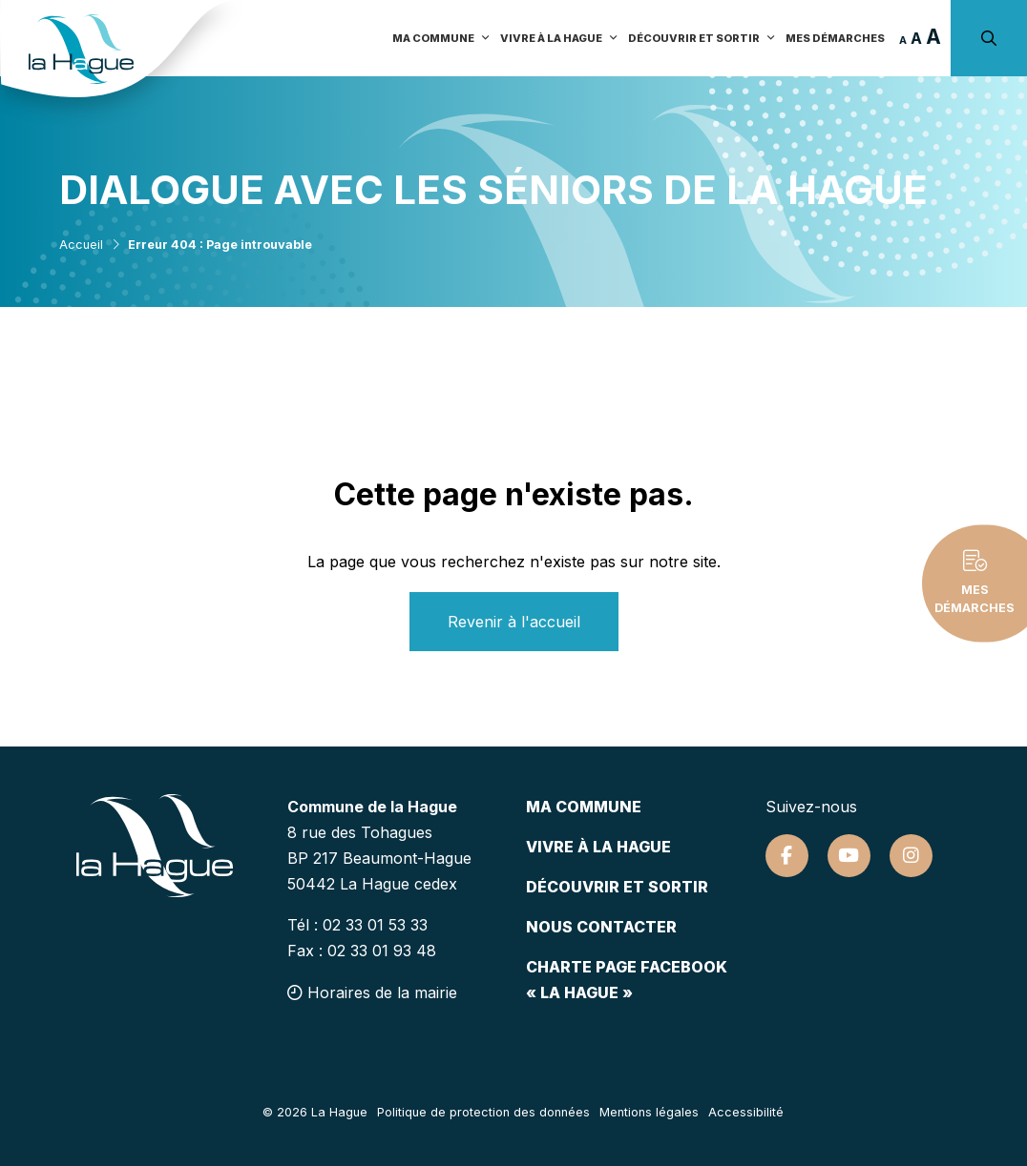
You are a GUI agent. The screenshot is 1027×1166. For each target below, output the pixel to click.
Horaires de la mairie (372, 992)
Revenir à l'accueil (514, 621)
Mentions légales (649, 1112)
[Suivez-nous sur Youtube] (849, 855)
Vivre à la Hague (559, 38)
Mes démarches (835, 38)
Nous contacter (601, 926)
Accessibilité (746, 1112)
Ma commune (441, 38)
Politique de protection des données (483, 1112)
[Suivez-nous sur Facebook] (786, 855)
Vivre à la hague (598, 846)
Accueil (81, 244)
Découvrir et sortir (702, 38)
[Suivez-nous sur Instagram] (911, 855)
